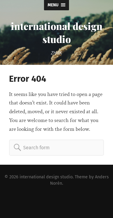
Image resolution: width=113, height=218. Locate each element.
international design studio (56, 32)
